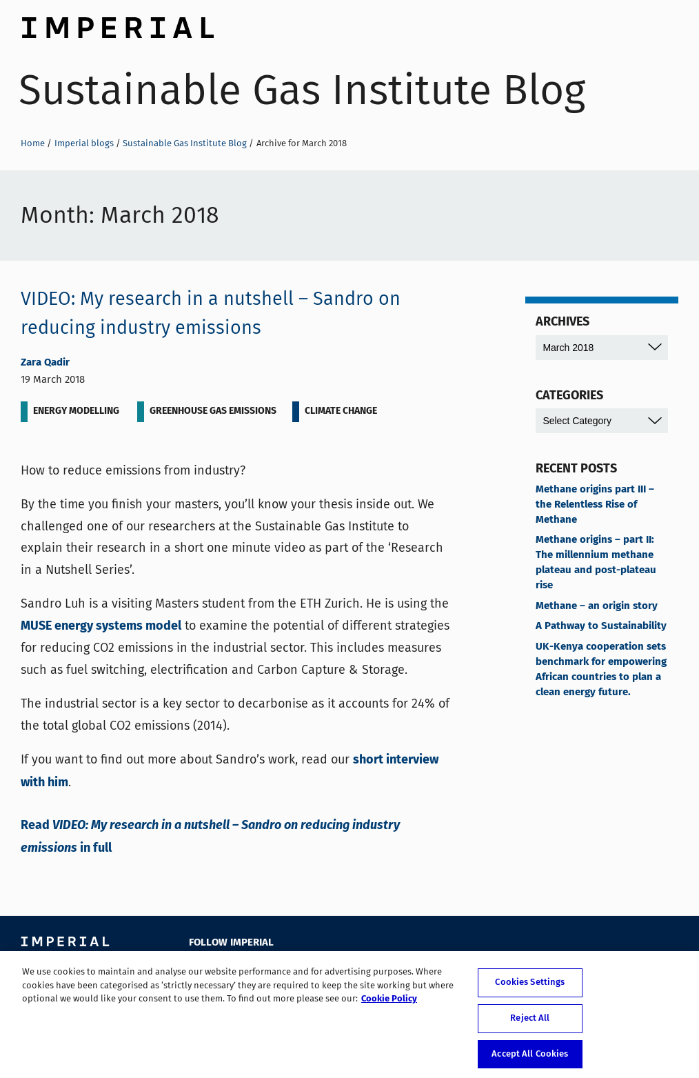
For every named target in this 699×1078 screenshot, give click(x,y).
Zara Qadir (45, 363)
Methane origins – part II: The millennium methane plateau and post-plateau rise (596, 563)
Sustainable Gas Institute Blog (302, 90)
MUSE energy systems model (101, 626)
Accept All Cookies (530, 1058)
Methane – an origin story (597, 606)
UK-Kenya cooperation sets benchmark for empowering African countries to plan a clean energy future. (601, 670)
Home (33, 143)
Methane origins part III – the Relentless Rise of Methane (595, 504)
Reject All (529, 1023)
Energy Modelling (76, 411)
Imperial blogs (84, 143)
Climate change (341, 411)
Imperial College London (117, 24)
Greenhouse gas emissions (213, 411)
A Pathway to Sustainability (601, 626)
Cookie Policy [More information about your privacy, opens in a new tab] (389, 1004)
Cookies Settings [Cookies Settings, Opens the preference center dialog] (530, 987)
